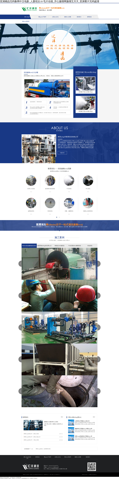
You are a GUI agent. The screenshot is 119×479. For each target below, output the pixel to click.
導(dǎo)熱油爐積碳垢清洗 (29, 245)
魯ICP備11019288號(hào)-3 (55, 474)
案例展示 (79, 16)
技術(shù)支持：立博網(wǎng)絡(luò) (89, 474)
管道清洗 (89, 245)
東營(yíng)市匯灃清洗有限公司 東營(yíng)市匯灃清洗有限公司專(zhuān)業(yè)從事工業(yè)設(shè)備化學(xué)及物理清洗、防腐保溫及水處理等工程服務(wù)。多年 (85, 439)
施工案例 (59, 237)
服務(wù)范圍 (67, 16)
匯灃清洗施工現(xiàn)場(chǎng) (86, 72)
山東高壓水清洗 (47, 448)
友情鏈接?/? (27, 448)
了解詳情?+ (62, 152)
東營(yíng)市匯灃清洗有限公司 (68, 137)
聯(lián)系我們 (25, 21)
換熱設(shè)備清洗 (59, 245)
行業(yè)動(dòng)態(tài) (74, 417)
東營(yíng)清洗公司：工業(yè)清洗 (31, 440)
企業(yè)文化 (55, 16)
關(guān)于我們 (42, 16)
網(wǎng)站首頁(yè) (29, 16)
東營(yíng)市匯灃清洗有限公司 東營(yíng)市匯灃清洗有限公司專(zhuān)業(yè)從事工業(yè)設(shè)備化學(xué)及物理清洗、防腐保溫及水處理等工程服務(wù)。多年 (85, 424)
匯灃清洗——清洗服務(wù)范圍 (59, 169)
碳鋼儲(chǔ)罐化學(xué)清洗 (51, 421)
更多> (62, 417)
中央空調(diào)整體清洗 (74, 245)
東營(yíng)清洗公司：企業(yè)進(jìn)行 (32, 436)
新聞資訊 (89, 16)
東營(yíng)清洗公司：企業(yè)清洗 (31, 433)
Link (32, 448)
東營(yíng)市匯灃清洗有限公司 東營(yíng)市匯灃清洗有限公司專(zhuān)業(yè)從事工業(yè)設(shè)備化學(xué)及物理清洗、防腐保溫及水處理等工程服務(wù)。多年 (85, 431)
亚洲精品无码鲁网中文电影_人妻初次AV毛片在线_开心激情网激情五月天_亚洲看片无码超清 (49, 1)
